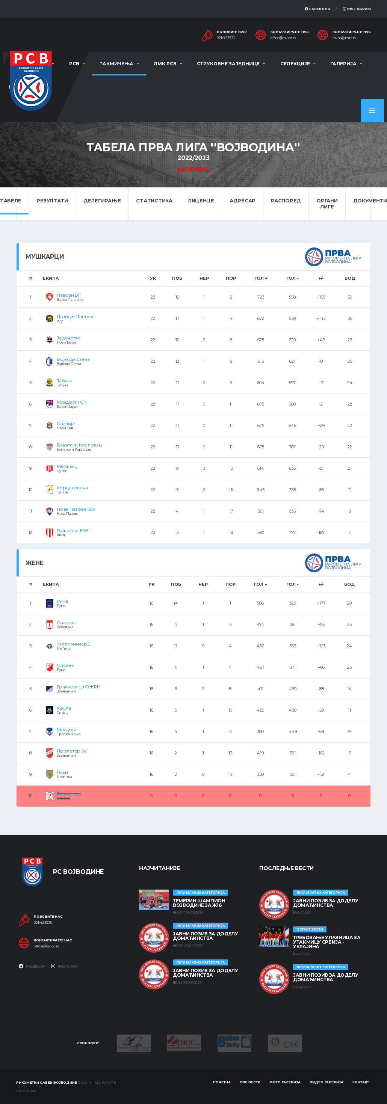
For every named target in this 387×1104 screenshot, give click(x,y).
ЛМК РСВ (165, 63)
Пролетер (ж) (72, 751)
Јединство (68, 338)
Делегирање (102, 201)
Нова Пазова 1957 (76, 509)
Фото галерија (285, 1082)
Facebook (317, 9)
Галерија (343, 63)
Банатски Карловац (79, 445)
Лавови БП (69, 295)
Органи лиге (326, 204)
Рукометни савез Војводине (46, 1082)
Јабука (65, 380)
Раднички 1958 (73, 530)
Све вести (250, 1082)
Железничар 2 (74, 644)
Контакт (360, 1082)
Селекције (295, 63)
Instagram (357, 9)
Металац (66, 466)
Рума (62, 601)
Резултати (52, 201)
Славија (65, 423)
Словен (66, 665)
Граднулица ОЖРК (78, 686)
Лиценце (201, 201)
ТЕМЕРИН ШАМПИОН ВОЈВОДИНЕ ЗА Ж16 (199, 903)
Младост (66, 729)
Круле (64, 708)
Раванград (69, 793)
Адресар (242, 201)
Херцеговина (72, 487)
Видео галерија (326, 1082)
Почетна (222, 1082)
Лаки (62, 772)
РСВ (74, 63)
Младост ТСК (71, 402)
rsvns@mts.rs (344, 38)
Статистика (154, 201)
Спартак (66, 622)
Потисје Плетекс (75, 316)
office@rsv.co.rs (283, 38)
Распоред (286, 201)
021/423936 (226, 38)
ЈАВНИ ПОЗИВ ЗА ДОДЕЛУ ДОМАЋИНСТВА (205, 936)
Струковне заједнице (228, 63)
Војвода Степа (73, 359)
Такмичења (116, 63)
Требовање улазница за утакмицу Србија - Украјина (326, 942)
